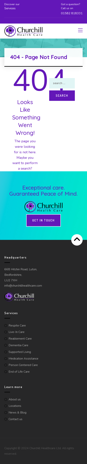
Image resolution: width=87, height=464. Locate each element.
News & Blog (17, 412)
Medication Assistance (23, 358)
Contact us (15, 419)
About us (15, 399)
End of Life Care (19, 372)
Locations (15, 406)
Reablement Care (20, 339)
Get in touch (43, 220)
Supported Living (20, 352)
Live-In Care (17, 332)
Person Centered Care (23, 365)
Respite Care (17, 325)
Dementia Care (18, 345)
